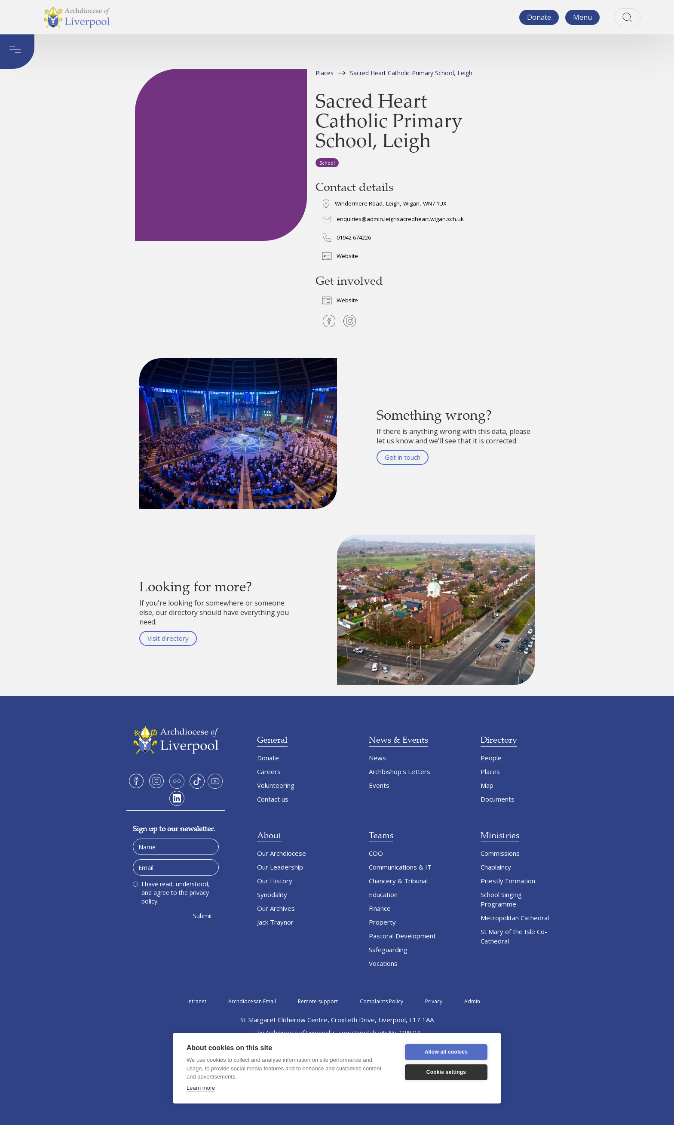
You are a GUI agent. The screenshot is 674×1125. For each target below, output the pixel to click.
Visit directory (168, 638)
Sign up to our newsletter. (174, 828)
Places (325, 73)
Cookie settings (446, 1072)
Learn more (201, 1088)
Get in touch (402, 457)
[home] (76, 17)
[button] (582, 17)
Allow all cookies (446, 1052)
